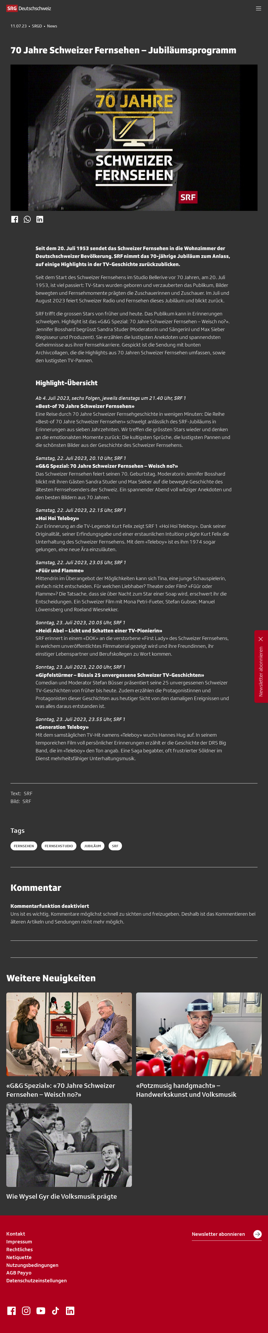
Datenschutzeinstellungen (36, 1280)
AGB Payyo (18, 1273)
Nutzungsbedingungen (32, 1265)
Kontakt (15, 1234)
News (52, 26)
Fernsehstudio (59, 846)
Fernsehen (24, 846)
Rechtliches (19, 1249)
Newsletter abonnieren (227, 1234)
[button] (258, 8)
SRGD (37, 26)
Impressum (19, 1241)
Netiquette (19, 1257)
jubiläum (92, 846)
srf (115, 846)
